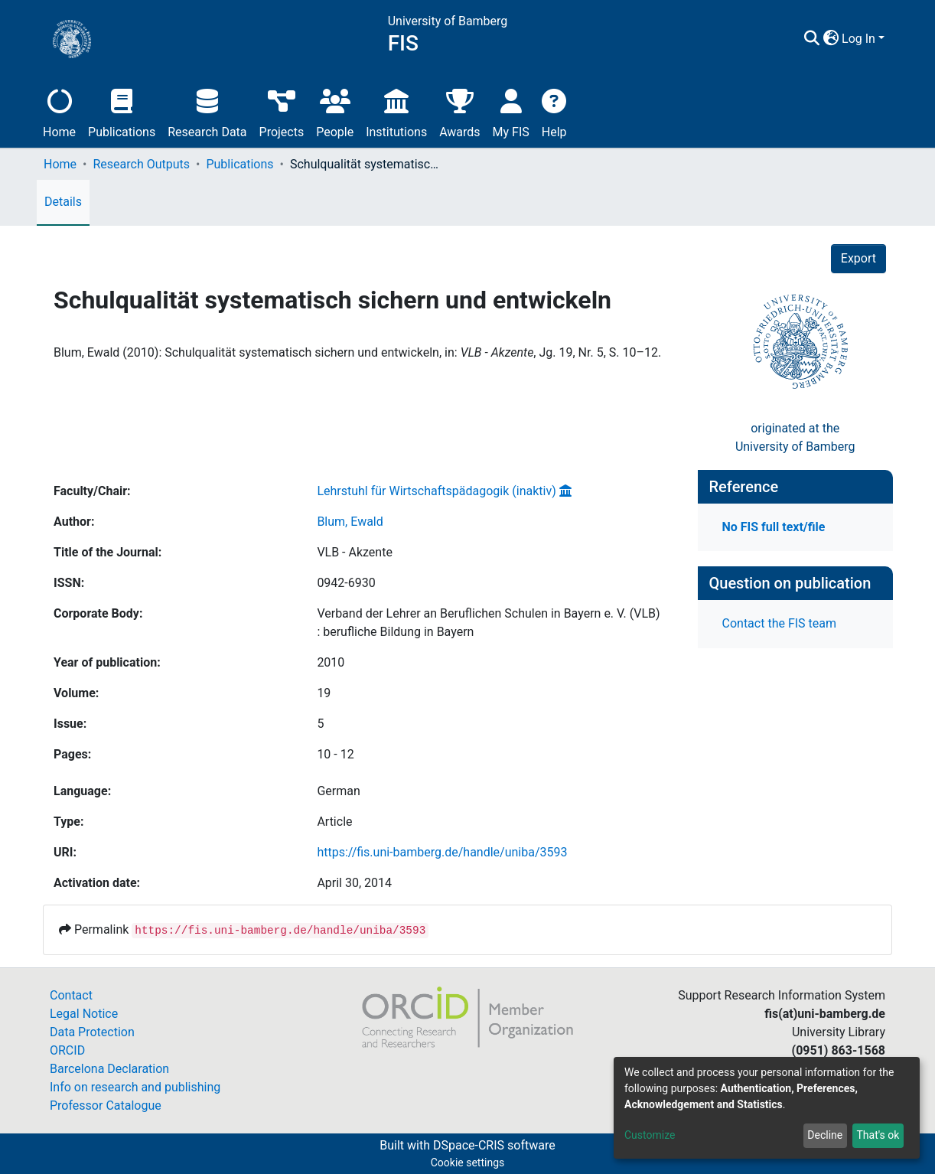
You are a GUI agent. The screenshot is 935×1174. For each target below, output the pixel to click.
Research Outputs (141, 164)
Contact (71, 995)
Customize (649, 1135)
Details (63, 201)
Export (858, 258)
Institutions (396, 111)
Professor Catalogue (105, 1105)
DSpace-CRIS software (494, 1145)
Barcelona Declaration (109, 1068)
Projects (282, 111)
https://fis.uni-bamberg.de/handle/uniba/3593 (442, 852)
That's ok (877, 1135)
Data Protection (92, 1032)
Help (554, 111)
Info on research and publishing (135, 1087)
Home (59, 111)
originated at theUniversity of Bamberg (795, 437)
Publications (121, 111)
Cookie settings (468, 1162)
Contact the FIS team (779, 623)
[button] (830, 39)
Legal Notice (84, 1013)
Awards (459, 111)
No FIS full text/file (774, 527)
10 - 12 (335, 754)
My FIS (511, 111)
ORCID (67, 1050)
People (334, 111)
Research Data (207, 111)
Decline (824, 1135)
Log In (858, 38)
